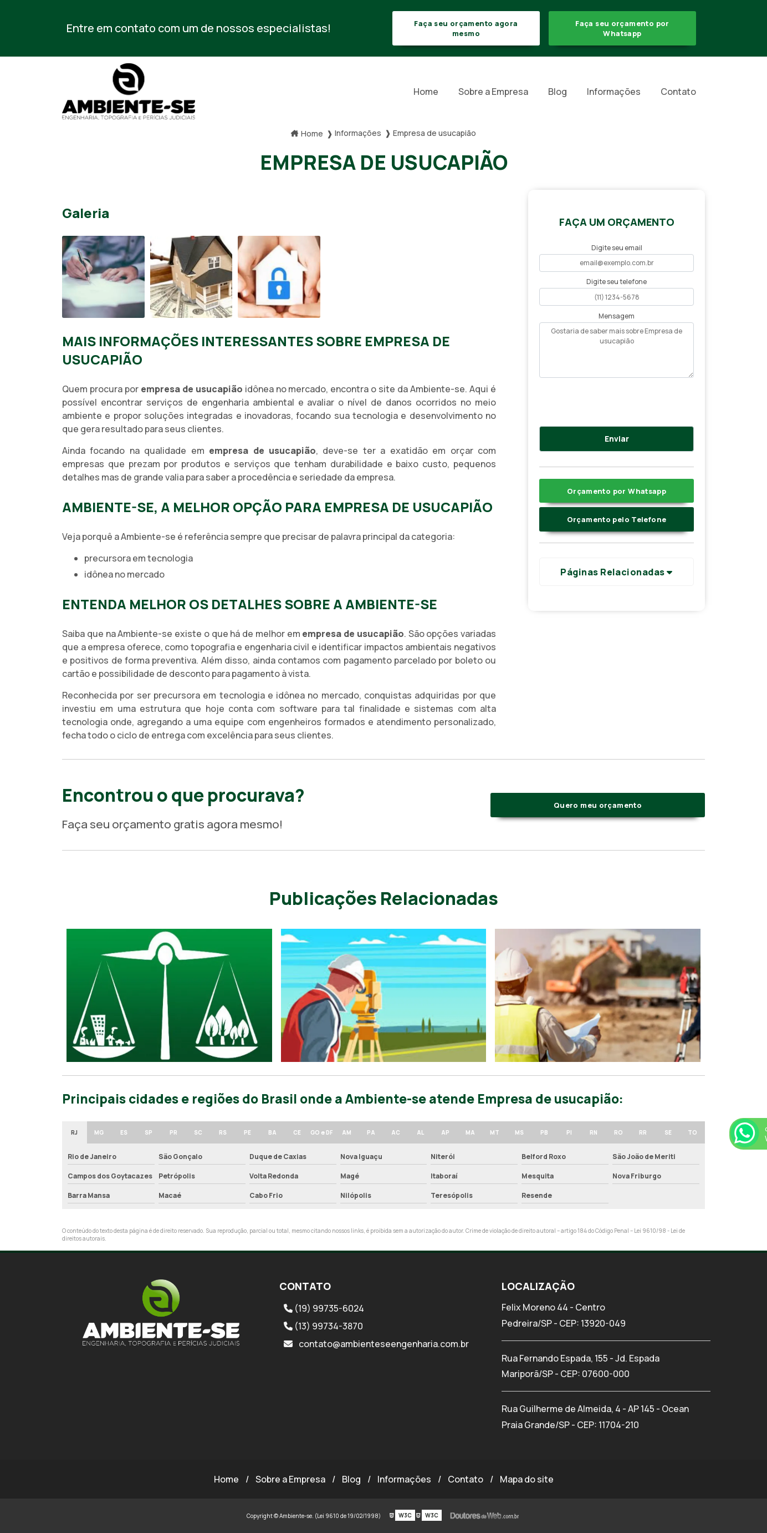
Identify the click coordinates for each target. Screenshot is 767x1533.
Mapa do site (527, 1479)
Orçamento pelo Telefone (617, 519)
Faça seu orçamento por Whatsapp (622, 28)
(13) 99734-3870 (323, 1326)
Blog (557, 91)
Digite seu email (616, 247)
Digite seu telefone (616, 281)
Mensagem (617, 316)
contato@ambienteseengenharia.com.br (376, 1344)
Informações (614, 91)
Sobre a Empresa (493, 91)
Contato (678, 91)
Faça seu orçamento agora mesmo (466, 28)
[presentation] (606, 400)
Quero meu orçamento (598, 805)
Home (425, 91)
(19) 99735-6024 (324, 1308)
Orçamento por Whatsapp (616, 491)
